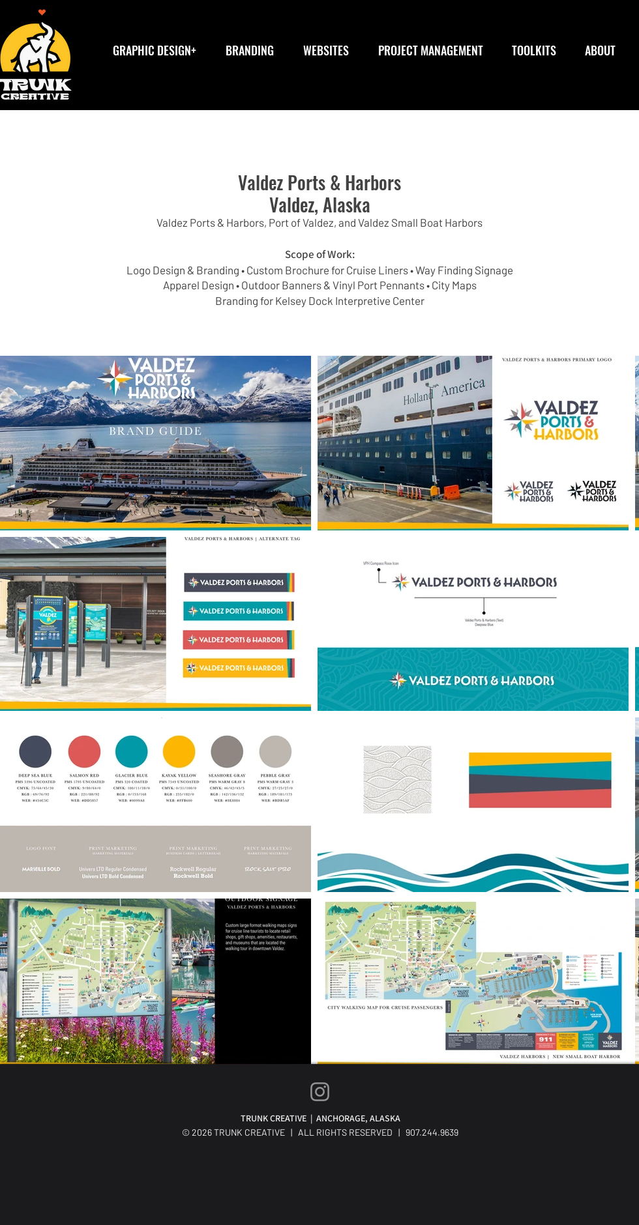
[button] (159, 50)
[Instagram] (320, 1091)
